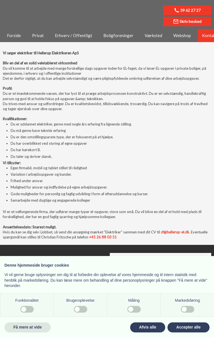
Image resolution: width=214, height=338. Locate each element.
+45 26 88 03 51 (103, 237)
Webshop (182, 35)
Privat (38, 35)
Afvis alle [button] (147, 327)
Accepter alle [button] (188, 327)
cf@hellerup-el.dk (175, 232)
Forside (14, 35)
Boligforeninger (118, 35)
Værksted (153, 35)
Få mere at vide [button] (27, 327)
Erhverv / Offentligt (73, 35)
